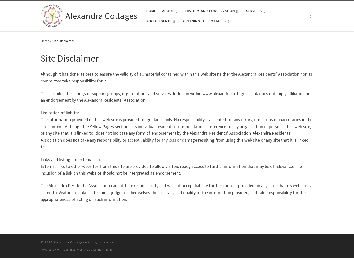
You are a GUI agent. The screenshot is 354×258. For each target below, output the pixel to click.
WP (59, 249)
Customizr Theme (101, 249)
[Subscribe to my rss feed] (312, 244)
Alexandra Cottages (68, 242)
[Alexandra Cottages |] (52, 15)
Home (45, 41)
